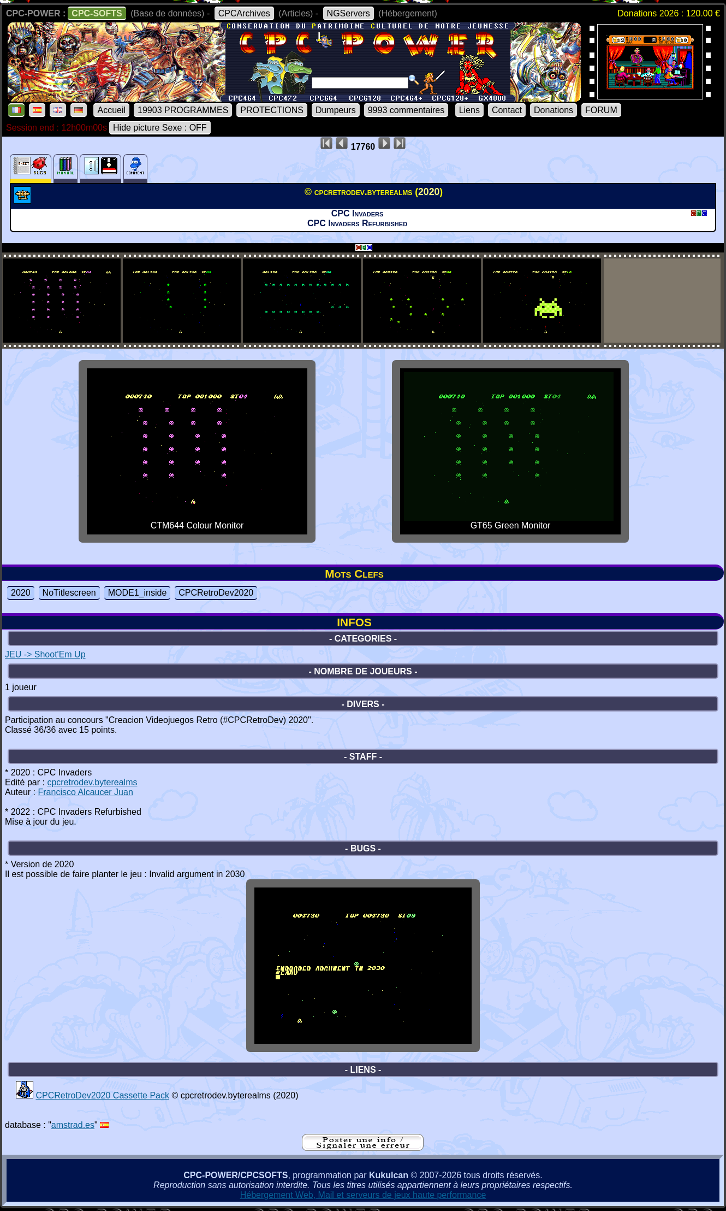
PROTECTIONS (272, 110)
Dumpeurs (336, 110)
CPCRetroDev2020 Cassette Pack (102, 1095)
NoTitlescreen (69, 592)
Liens (469, 110)
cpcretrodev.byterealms (92, 782)
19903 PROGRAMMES (183, 110)
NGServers (348, 13)
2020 (21, 592)
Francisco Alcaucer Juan (85, 792)
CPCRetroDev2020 (215, 592)
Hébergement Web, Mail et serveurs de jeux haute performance (363, 1195)
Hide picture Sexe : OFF (160, 127)
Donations (553, 110)
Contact (507, 110)
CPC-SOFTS (97, 13)
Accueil (111, 110)
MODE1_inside (137, 592)
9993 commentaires (406, 110)
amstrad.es (72, 1125)
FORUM (601, 110)
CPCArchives (244, 13)
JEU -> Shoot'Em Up (45, 654)
